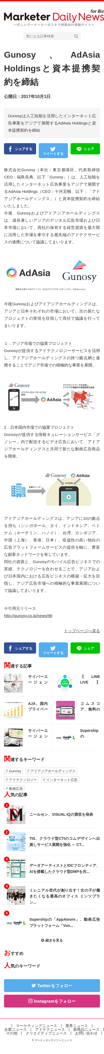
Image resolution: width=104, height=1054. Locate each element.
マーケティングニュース (36, 1026)
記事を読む (28, 683)
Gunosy (15, 771)
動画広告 (16, 789)
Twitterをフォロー (54, 985)
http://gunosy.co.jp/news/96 (28, 615)
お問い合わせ (86, 1033)
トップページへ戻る (82, 631)
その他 (11, 1033)
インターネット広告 (62, 780)
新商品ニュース (86, 1029)
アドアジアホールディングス (53, 771)
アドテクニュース (50, 1029)
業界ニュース (77, 1026)
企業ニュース (15, 1029)
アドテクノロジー (23, 780)
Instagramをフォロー (55, 1001)
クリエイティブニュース (46, 1033)
